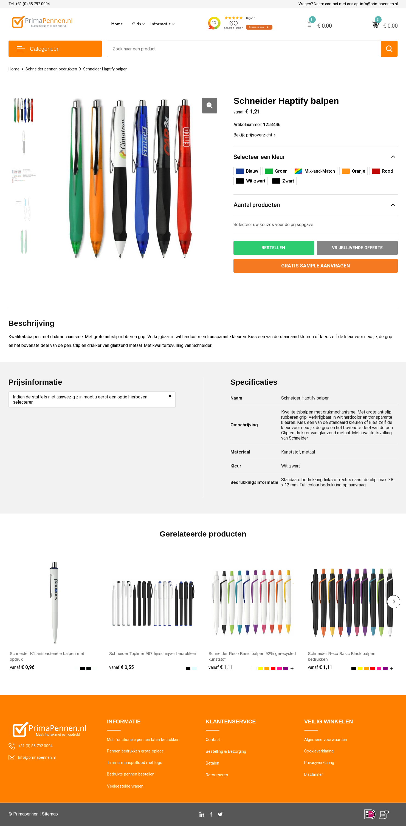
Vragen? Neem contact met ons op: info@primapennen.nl (348, 4)
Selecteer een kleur (259, 156)
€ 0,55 (121, 667)
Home (117, 24)
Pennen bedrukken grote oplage (135, 751)
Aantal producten (256, 204)
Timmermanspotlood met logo (134, 763)
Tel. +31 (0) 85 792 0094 (29, 4)
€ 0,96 (22, 667)
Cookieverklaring (319, 751)
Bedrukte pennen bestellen (130, 775)
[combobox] (244, 49)
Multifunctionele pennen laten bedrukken (143, 740)
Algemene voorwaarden (325, 740)
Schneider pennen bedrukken (51, 69)
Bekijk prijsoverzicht (254, 135)
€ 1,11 (220, 667)
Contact (213, 740)
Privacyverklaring (319, 763)
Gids (136, 24)
